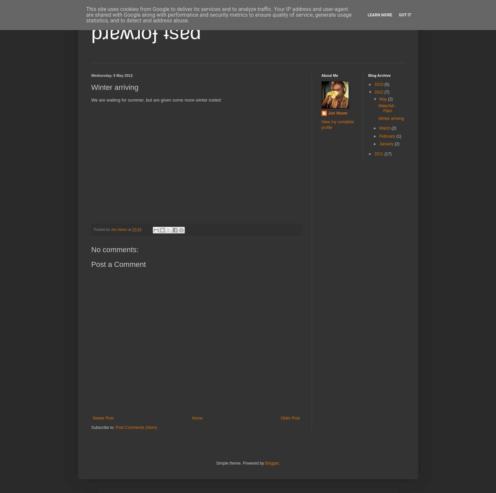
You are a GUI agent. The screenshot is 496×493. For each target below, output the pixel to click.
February (387, 136)
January (387, 144)
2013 (380, 84)
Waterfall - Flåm (387, 108)
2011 (380, 154)
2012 (380, 92)
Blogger (272, 463)
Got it (405, 15)
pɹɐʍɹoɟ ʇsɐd (146, 32)
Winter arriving (391, 118)
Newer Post (103, 418)
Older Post (290, 418)
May (383, 99)
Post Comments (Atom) (136, 427)
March (385, 128)
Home (197, 418)
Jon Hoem (338, 113)
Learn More (380, 15)
